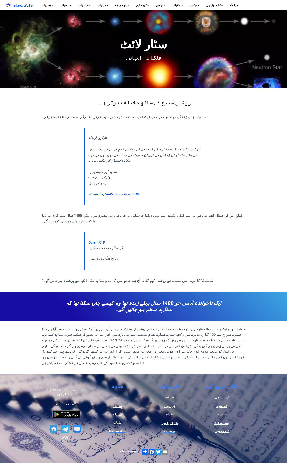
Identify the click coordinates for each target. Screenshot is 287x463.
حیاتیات (101, 5)
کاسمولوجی (213, 5)
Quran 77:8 (96, 242)
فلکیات (176, 5)
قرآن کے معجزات (23, 5)
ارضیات (64, 5)
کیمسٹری (141, 5)
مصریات (46, 5)
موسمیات (120, 5)
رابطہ (233, 5)
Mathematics (117, 431)
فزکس (193, 5)
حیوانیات (83, 5)
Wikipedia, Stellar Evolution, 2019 (113, 194)
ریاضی (159, 5)
